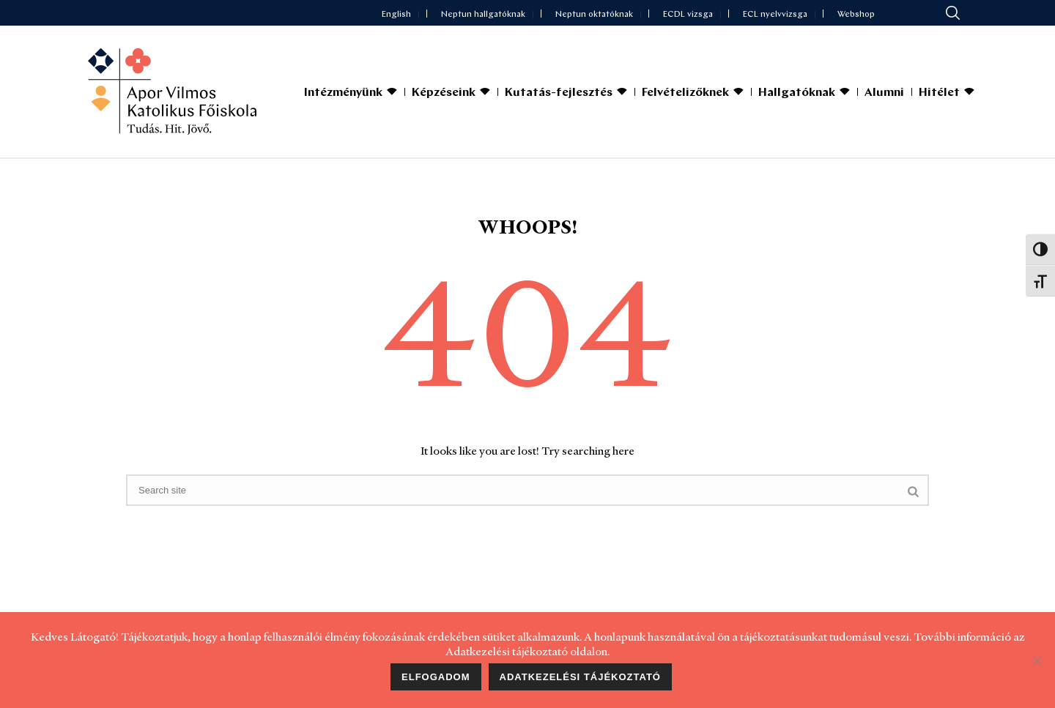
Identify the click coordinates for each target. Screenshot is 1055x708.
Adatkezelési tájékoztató (580, 676)
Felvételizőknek (685, 93)
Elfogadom (435, 676)
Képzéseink (443, 93)
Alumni (884, 93)
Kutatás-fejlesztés (558, 93)
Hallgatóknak (796, 93)
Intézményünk (343, 93)
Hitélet (939, 93)
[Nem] (1036, 660)
